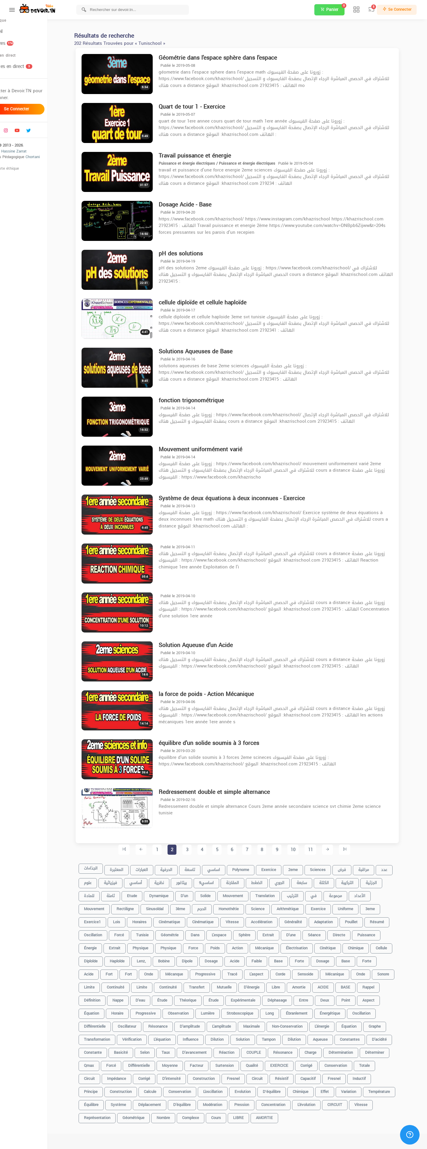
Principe (102, 1089)
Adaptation (335, 919)
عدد (396, 867)
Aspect (380, 998)
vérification (143, 1037)
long (281, 1011)
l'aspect (268, 971)
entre (315, 998)
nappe (129, 998)
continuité (180, 985)
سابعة (313, 880)
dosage (223, 958)
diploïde (102, 958)
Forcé (123, 1063)
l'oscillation (224, 1089)
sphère (256, 932)
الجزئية (383, 880)
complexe (202, 1115)
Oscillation (373, 1011)
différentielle (106, 1024)
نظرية (171, 880)
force (205, 945)
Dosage (334, 958)
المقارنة (244, 880)
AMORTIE (276, 1115)
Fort (121, 971)
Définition (104, 998)
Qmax (101, 1063)
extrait (280, 932)
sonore (395, 971)
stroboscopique (251, 1011)
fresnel (245, 1076)
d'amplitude (202, 1024)
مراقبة (375, 867)
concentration (285, 1102)
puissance (378, 932)
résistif (293, 1076)
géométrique (145, 1115)
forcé (131, 932)
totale (376, 1063)
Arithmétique (299, 906)
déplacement (161, 1102)
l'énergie (333, 1024)
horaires (151, 919)
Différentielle (151, 1063)
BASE (357, 985)
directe (351, 932)
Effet (336, 1089)
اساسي (225, 867)
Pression (253, 1102)
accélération (273, 919)
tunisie (154, 932)
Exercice (330, 906)
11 (322, 850)
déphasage (289, 998)
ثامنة (122, 893)
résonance (169, 1024)
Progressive (157, 1011)
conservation (347, 1063)
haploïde (129, 958)
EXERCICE (291, 1063)
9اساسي (218, 880)
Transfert (208, 985)
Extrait (126, 945)
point (357, 998)
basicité (133, 1050)
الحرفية (178, 867)
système (130, 1102)
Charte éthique (30, 175)
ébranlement (308, 1011)
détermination (352, 1050)
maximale (263, 1024)
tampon (280, 1037)
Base (357, 958)
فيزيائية (122, 880)
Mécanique (276, 945)
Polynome (252, 867)
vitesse (244, 919)
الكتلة (336, 880)
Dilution (306, 1037)
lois (128, 919)
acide (246, 958)
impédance (128, 1076)
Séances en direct (30, 72)
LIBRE (250, 1115)
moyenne (181, 1063)
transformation (109, 1037)
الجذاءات (102, 867)
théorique (199, 998)
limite (153, 985)
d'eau (152, 998)
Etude (144, 893)
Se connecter (36, 116)
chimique (367, 945)
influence (202, 1037)
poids (227, 945)
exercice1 (104, 919)
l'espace (231, 932)
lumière (219, 1011)
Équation (103, 1011)
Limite (101, 985)
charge (322, 1050)
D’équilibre (283, 1089)
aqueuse (332, 1037)
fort (140, 971)
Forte (378, 958)
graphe (386, 1024)
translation (276, 893)
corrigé (318, 1063)
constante (105, 1050)
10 (304, 850)
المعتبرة (128, 867)
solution (255, 1037)
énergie (102, 945)
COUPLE (265, 1050)
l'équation (173, 1037)
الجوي (291, 880)
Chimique (312, 1089)
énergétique (342, 1011)
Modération (224, 1102)
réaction (238, 1050)
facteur (208, 1063)
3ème (192, 906)
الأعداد (371, 893)
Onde (160, 971)
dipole (199, 958)
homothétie (240, 906)
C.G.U (9, 175)
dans (207, 932)
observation (190, 1011)
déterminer (386, 1050)
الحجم (213, 906)
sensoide (317, 971)
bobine (175, 958)
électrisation (308, 945)
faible (268, 958)
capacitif (319, 1076)
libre (287, 985)
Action (249, 945)
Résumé (389, 919)
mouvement (245, 893)
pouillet (363, 919)
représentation (109, 1115)
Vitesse (372, 1102)
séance (326, 932)
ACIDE (334, 985)
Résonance (294, 1050)
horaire (129, 1011)
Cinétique (340, 945)
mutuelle (236, 985)
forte (311, 958)
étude (174, 998)
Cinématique (214, 919)
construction (216, 1076)
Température (391, 1089)
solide (217, 893)
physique (152, 945)
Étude (225, 998)
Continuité (127, 985)
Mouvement (106, 906)
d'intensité (183, 1076)
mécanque (186, 971)
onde (372, 971)
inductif (370, 1076)
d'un (196, 893)
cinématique (181, 919)
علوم (99, 880)
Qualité (264, 1063)
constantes (362, 1037)
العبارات (153, 867)
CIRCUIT (346, 1102)
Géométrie (181, 932)
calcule (162, 1089)
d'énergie (263, 985)
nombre (175, 1115)
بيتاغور (193, 880)
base (290, 958)
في (325, 893)
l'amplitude (233, 1024)
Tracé (244, 971)
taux (177, 1050)
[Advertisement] (249, 1140)
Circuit (101, 1076)
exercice (280, 867)
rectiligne (137, 906)
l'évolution (318, 1102)
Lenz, (153, 958)
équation (360, 1024)
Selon (156, 1050)
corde (292, 971)
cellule (393, 945)
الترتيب (304, 893)
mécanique (346, 971)
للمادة (101, 893)
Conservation (191, 1089)
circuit (269, 1076)
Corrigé (156, 1076)
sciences (329, 867)
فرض (354, 867)
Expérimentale (255, 998)
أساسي (147, 880)
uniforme (357, 906)
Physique (180, 945)
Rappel (380, 985)
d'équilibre (194, 1102)
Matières (20, 49)
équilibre (103, 1102)
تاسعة (201, 867)
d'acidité (391, 1037)
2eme (305, 867)
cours (228, 1115)
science (269, 906)
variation (360, 1089)
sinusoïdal (166, 906)
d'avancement (206, 1050)
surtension (236, 1063)
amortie (310, 985)
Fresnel (346, 1076)
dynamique (170, 893)
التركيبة (359, 880)
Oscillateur (139, 1024)
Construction (133, 1089)
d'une (302, 932)
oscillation (105, 932)
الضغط (268, 880)
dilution (228, 1037)
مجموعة (347, 893)
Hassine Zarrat (37, 157)
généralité (305, 919)
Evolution (254, 1089)
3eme (382, 906)
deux (336, 998)
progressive (217, 971)
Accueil (15, 37)
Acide (100, 971)
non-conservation (299, 1024)
